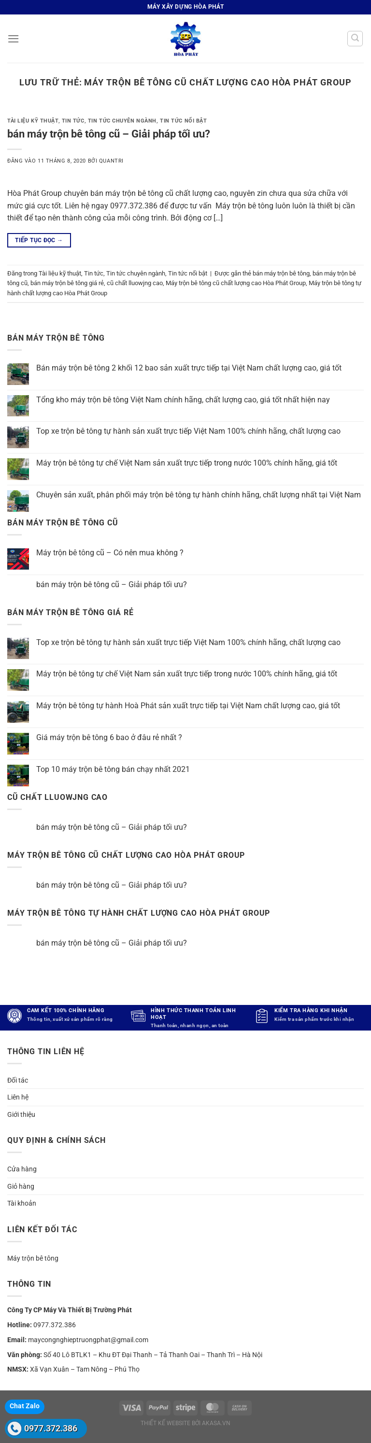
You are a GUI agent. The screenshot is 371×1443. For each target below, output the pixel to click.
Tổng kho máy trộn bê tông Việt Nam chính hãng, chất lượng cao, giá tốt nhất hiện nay (183, 399)
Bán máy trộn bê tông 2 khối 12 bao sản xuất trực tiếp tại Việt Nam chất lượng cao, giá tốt (189, 367)
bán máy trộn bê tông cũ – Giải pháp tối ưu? (108, 133)
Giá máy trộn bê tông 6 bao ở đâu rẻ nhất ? (109, 737)
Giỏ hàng (20, 1186)
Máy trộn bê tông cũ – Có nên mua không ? (110, 552)
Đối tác (17, 1080)
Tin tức (73, 121)
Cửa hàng (22, 1169)
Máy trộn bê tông (32, 1258)
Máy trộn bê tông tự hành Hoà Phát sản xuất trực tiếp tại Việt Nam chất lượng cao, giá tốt (188, 705)
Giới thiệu (21, 1114)
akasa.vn (216, 1423)
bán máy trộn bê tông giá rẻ (67, 283)
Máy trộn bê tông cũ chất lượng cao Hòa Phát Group (236, 283)
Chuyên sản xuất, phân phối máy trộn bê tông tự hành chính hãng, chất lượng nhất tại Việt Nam (198, 494)
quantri (111, 161)
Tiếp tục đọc (39, 240)
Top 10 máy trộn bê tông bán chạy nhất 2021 (113, 769)
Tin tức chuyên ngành (122, 121)
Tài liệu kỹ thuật (32, 121)
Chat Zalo (25, 1406)
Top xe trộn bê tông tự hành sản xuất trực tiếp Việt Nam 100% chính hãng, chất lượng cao (188, 431)
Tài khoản (21, 1203)
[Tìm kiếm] (355, 38)
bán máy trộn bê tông (281, 273)
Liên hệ (18, 1097)
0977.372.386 (50, 1428)
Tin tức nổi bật (183, 121)
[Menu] (13, 38)
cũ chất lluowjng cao (135, 283)
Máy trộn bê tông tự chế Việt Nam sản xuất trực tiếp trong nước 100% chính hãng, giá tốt (186, 462)
